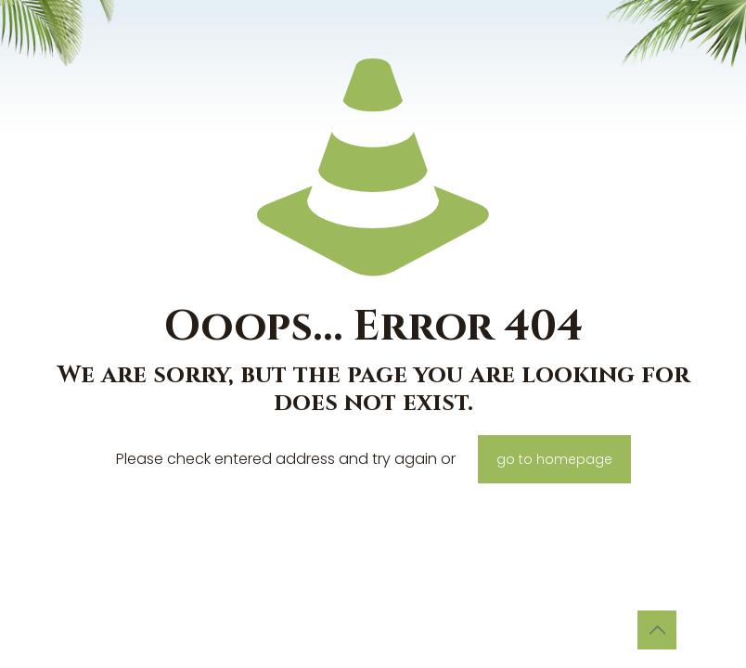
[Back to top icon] (656, 629)
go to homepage (554, 459)
